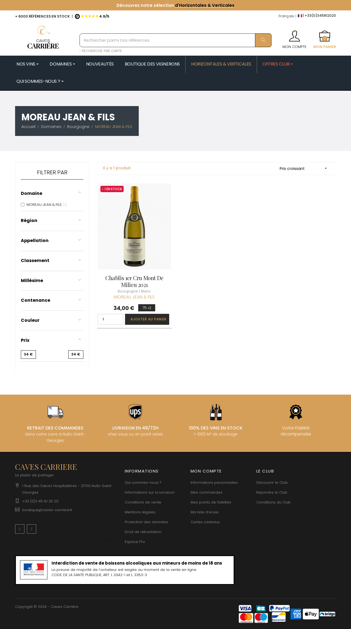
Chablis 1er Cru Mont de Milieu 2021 (134, 281)
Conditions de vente (143, 502)
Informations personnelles (214, 482)
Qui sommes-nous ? (143, 482)
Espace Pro (135, 541)
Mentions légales (140, 512)
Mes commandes (206, 492)
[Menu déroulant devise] (287, 16)
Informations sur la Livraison (150, 492)
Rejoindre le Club (271, 492)
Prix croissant (305, 168)
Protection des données (146, 522)
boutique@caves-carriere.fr (47, 510)
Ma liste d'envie (205, 512)
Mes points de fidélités (211, 502)
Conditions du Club (273, 502)
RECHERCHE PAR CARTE (101, 50)
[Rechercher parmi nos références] (175, 40)
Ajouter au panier (148, 319)
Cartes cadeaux (205, 522)
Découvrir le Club (272, 482)
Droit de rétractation (143, 531)
